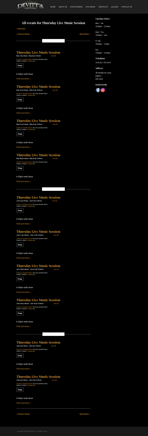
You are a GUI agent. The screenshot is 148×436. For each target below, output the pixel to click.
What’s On (103, 7)
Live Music (91, 7)
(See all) (53, 56)
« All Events (20, 29)
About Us (63, 7)
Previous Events (23, 34)
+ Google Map (31, 61)
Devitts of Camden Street (24, 59)
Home (53, 7)
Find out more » (23, 78)
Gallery (114, 7)
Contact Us (126, 7)
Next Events (85, 34)
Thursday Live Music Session (38, 52)
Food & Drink (76, 7)
